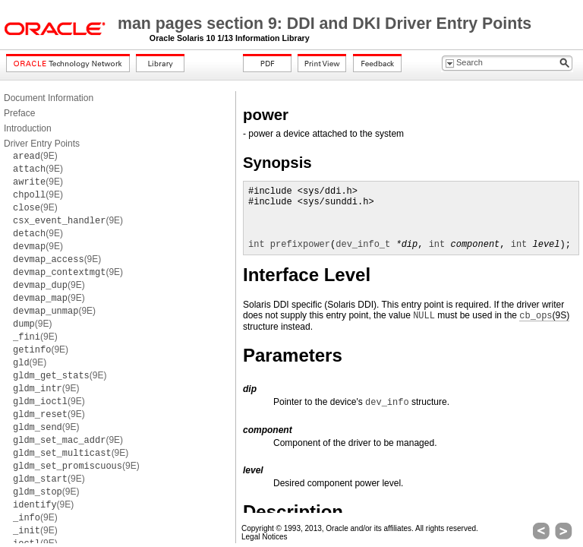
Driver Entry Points (42, 143)
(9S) (544, 315)
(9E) (35, 155)
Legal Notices (264, 537)
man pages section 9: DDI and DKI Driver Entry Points (324, 23)
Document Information (48, 98)
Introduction (28, 128)
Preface (19, 113)
